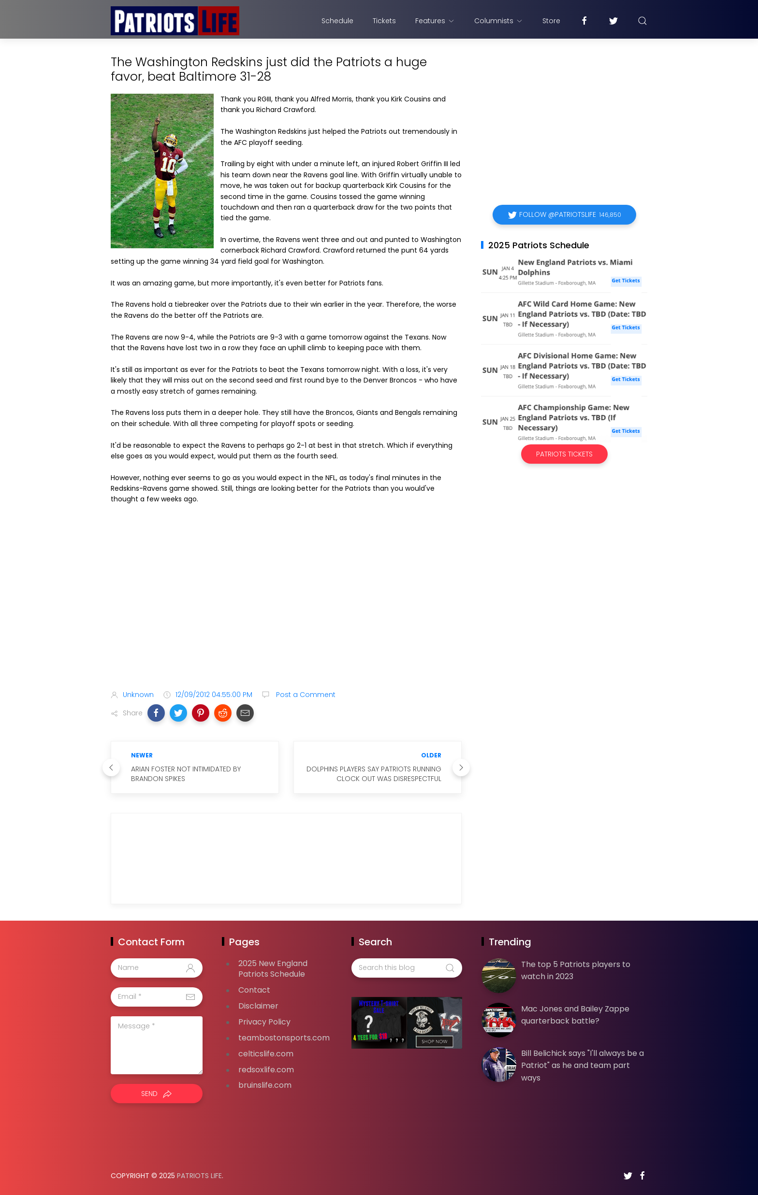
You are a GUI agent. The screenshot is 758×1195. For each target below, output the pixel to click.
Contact (254, 990)
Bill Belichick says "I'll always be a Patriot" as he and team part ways (582, 1065)
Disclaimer (258, 1005)
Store (551, 21)
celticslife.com (265, 1053)
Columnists (498, 21)
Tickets (384, 21)
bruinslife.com (265, 1085)
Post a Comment (304, 694)
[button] (156, 713)
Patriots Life (199, 1176)
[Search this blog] (406, 968)
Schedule (337, 21)
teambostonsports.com (284, 1037)
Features (435, 21)
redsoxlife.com (266, 1069)
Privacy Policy (264, 1021)
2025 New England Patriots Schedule (272, 969)
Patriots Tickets (564, 454)
